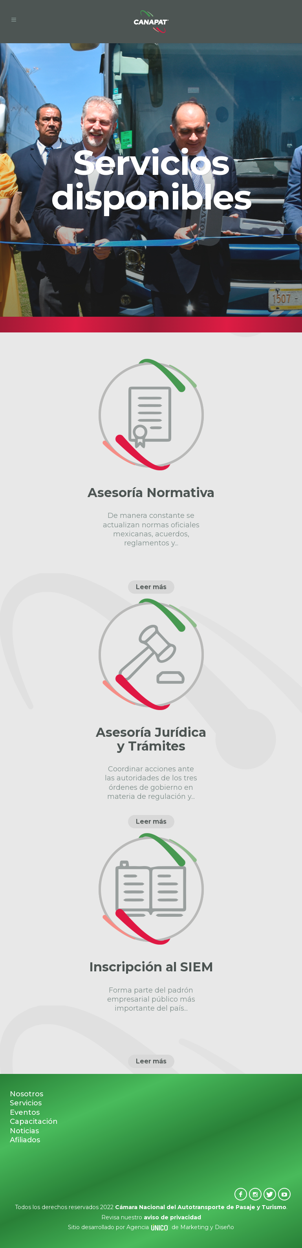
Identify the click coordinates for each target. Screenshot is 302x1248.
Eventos (25, 1112)
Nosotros (26, 1094)
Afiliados (25, 1140)
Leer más (151, 587)
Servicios (26, 1103)
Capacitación (34, 1121)
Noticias (24, 1131)
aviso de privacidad (172, 1217)
